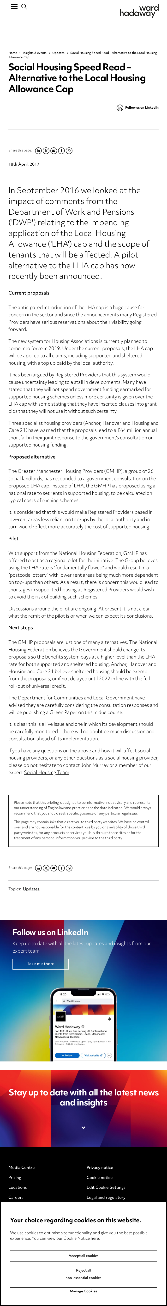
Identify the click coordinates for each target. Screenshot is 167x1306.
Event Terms (20, 1233)
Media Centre (21, 1168)
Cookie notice (100, 1178)
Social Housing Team (46, 773)
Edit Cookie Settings (106, 1188)
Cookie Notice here (81, 1271)
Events (15, 1208)
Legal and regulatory (106, 1198)
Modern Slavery (102, 1208)
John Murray (94, 766)
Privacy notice (100, 1168)
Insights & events (35, 53)
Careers (16, 1198)
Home (12, 53)
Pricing (14, 1178)
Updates (58, 53)
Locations (17, 1188)
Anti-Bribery (20, 1223)
